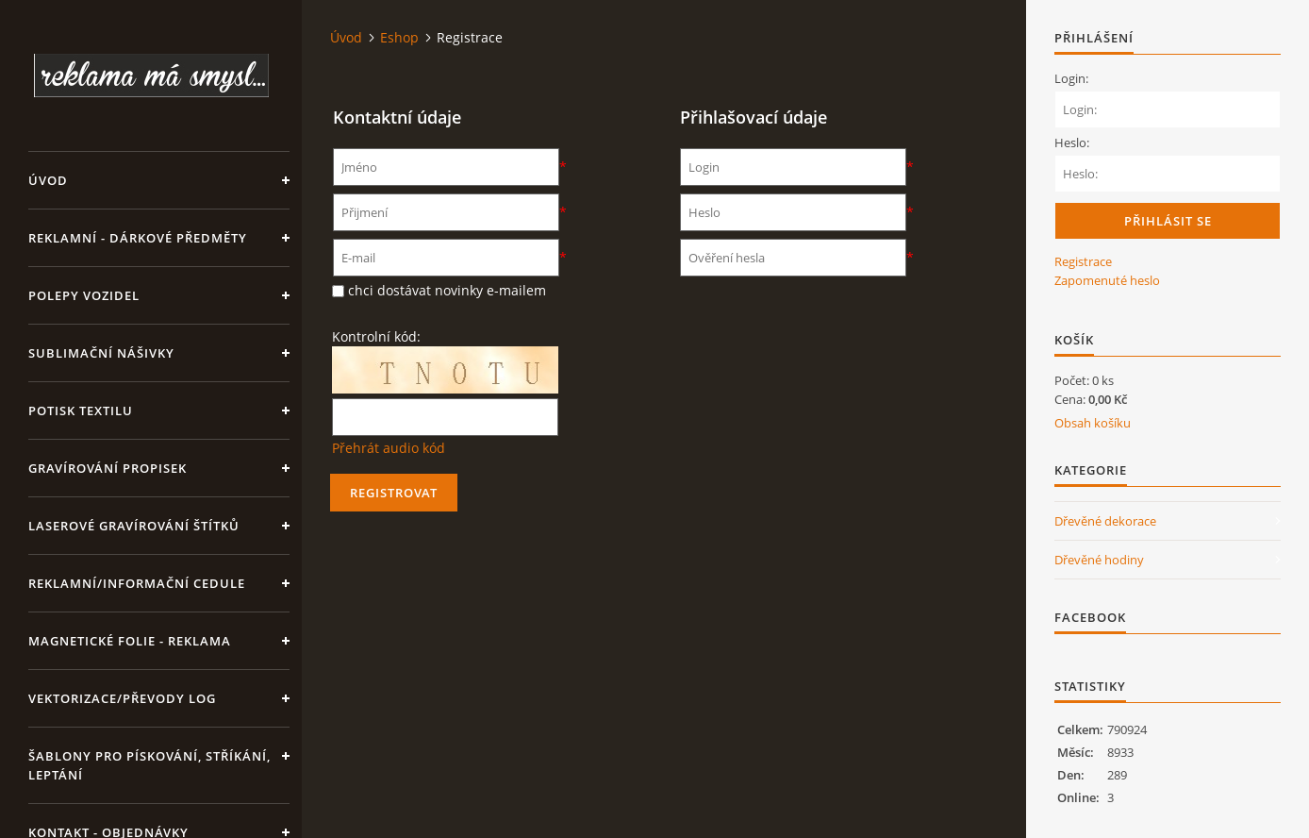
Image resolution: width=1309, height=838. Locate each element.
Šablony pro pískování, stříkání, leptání (149, 765)
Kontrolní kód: (376, 336)
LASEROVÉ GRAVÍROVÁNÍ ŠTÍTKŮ (134, 525)
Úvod (48, 180)
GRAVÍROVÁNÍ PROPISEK (107, 468)
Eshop (399, 37)
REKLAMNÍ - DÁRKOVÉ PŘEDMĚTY (137, 237)
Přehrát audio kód (388, 448)
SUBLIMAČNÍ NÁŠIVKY (101, 352)
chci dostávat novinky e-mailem (447, 290)
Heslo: (1071, 142)
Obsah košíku (1092, 422)
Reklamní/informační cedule (136, 583)
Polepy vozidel (84, 295)
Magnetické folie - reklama (129, 640)
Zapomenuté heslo (1107, 280)
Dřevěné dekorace (1105, 520)
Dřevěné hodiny (1099, 559)
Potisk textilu (80, 410)
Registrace (1083, 261)
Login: (1071, 78)
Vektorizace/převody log (122, 698)
